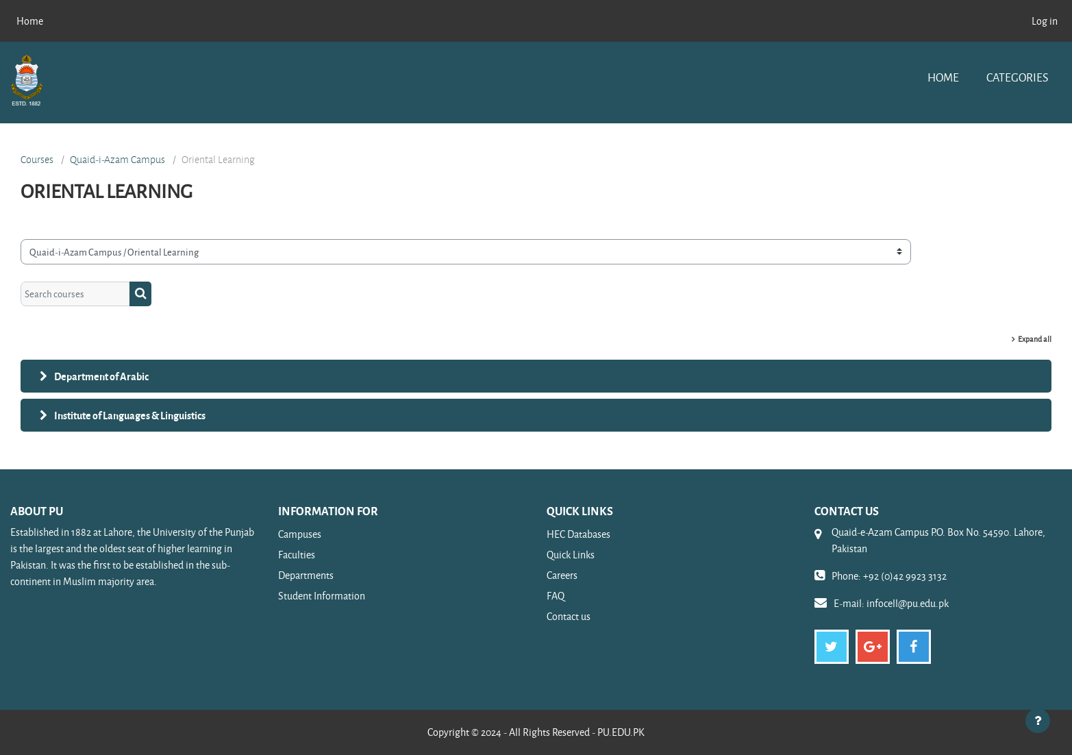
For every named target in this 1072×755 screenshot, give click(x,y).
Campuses (299, 534)
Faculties (296, 554)
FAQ (555, 596)
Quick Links (571, 554)
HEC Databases (578, 534)
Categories (1017, 77)
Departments (306, 575)
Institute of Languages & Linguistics (129, 415)
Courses (37, 159)
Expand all (1034, 339)
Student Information (321, 596)
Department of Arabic (101, 376)
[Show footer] (1037, 720)
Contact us (568, 616)
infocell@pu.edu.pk (908, 603)
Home (943, 77)
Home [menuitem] (29, 21)
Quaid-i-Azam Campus (117, 159)
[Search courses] (75, 294)
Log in (1045, 21)
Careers (562, 575)
